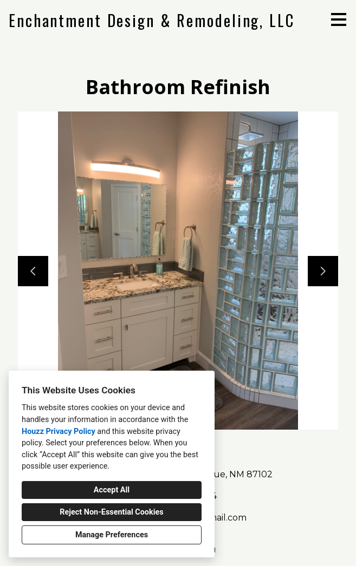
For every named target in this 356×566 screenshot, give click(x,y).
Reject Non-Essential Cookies (111, 512)
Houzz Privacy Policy (58, 431)
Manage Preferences (111, 534)
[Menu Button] (338, 19)
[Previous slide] (33, 271)
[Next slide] (323, 271)
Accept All (112, 490)
